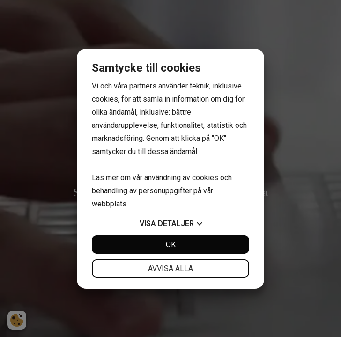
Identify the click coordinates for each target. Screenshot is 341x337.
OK (171, 244)
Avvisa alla (170, 268)
